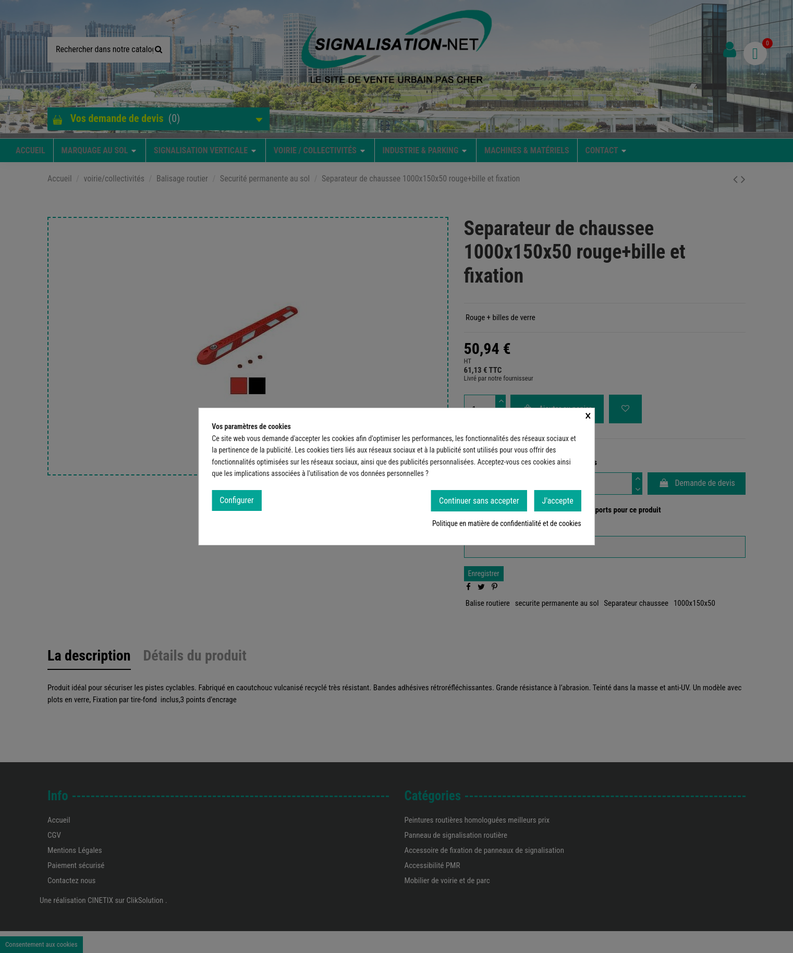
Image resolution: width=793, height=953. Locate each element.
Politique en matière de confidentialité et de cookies (506, 525)
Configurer (236, 502)
